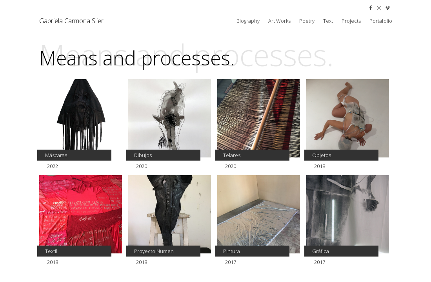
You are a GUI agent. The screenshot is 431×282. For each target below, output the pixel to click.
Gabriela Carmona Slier (71, 20)
